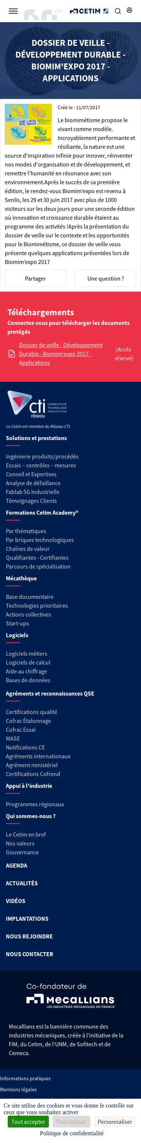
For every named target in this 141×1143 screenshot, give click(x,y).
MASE (13, 738)
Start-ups (17, 623)
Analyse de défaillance (33, 483)
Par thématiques (26, 531)
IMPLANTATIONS (27, 918)
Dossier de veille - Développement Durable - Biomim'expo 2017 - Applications (60, 353)
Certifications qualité (31, 711)
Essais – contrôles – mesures (41, 465)
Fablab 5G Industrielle (32, 491)
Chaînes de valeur (28, 548)
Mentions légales (18, 1089)
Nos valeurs (20, 843)
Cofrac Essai (21, 729)
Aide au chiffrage (26, 671)
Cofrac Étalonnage (28, 720)
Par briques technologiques (40, 539)
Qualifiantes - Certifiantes (37, 557)
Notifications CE (25, 747)
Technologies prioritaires (37, 605)
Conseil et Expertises (31, 474)
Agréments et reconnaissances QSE (50, 693)
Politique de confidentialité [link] (72, 1133)
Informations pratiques (25, 1078)
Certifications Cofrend (33, 774)
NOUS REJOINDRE (29, 936)
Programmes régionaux (35, 804)
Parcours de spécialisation (38, 566)
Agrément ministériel (32, 765)
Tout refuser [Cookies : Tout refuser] (71, 1121)
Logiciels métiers (26, 653)
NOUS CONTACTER (29, 954)
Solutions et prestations (36, 438)
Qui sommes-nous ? (30, 816)
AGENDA (16, 865)
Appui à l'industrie (29, 785)
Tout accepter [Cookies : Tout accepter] (28, 1121)
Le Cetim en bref (26, 834)
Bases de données (28, 680)
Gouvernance (22, 852)
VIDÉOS (15, 901)
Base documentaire (30, 596)
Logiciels (17, 635)
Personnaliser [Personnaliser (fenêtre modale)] (115, 1121)
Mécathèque (21, 578)
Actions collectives (28, 614)
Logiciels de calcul (28, 662)
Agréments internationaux (38, 756)
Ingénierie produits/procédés (42, 456)
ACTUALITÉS (22, 883)
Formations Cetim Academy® (42, 512)
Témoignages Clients (31, 500)
